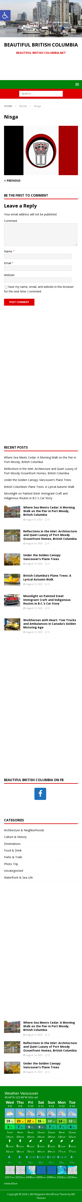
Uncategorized (13, 871)
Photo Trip (11, 864)
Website (9, 275)
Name (8, 251)
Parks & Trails (13, 857)
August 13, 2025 (34, 563)
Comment (10, 221)
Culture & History (15, 837)
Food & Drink (13, 850)
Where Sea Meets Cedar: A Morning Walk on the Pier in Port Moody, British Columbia (49, 511)
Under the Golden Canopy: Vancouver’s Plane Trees (37, 480)
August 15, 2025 (34, 519)
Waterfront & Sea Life (18, 877)
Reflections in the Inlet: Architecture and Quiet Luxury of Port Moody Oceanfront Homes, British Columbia (50, 534)
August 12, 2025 (34, 608)
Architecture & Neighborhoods (24, 830)
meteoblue (10, 1183)
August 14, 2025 (34, 543)
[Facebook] (40, 794)
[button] (5, 15)
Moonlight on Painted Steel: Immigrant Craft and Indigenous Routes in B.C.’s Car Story (47, 599)
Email (8, 263)
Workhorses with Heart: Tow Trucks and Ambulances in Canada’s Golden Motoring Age (49, 623)
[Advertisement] (43, 70)
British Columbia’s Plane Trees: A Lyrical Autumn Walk (39, 487)
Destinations (12, 844)
